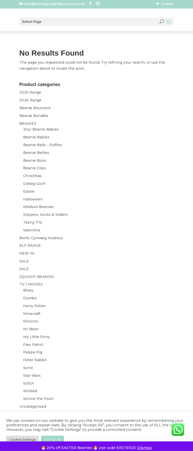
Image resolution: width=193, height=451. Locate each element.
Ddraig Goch (34, 183)
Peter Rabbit (35, 360)
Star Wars (32, 375)
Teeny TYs (32, 222)
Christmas (32, 176)
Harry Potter (34, 306)
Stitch (28, 383)
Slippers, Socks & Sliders (45, 214)
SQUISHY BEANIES (36, 276)
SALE (24, 261)
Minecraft (31, 313)
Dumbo (30, 298)
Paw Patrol (33, 344)
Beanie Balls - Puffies (42, 145)
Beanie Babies (36, 137)
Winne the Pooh (38, 398)
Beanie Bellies (36, 152)
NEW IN (26, 253)
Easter (29, 191)
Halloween (33, 199)
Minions (30, 321)
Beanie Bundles (33, 115)
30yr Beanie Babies (41, 129)
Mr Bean (31, 329)
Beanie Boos (34, 160)
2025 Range (30, 92)
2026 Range (30, 100)
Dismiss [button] (144, 447)
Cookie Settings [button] (22, 439)
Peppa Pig (32, 352)
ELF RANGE (30, 245)
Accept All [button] (52, 439)
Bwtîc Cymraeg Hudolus (41, 238)
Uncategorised (32, 406)
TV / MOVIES (31, 284)
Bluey (28, 290)
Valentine (31, 230)
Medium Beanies (38, 206)
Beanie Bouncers (35, 108)
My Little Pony (36, 337)
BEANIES (27, 123)
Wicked (30, 391)
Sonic (28, 367)
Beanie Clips (34, 168)
